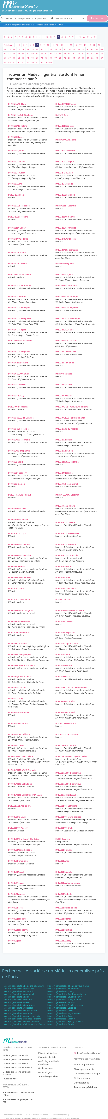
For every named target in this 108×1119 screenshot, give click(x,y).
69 (19, 58)
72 (32, 58)
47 (19, 53)
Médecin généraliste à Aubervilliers (63, 988)
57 (65, 53)
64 (97, 53)
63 (92, 53)
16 (76, 45)
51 (37, 53)
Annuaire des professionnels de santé (19, 24)
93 (28, 62)
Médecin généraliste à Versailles (18, 1007)
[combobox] (70, 18)
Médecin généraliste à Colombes (18, 1013)
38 (78, 49)
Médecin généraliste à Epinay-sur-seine (65, 1021)
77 (55, 58)
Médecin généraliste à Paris (16, 996)
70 (23, 58)
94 (32, 62)
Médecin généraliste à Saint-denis (18, 988)
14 (66, 45)
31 (46, 49)
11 (53, 45)
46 (14, 53)
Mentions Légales (59, 1114)
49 (28, 53)
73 (37, 58)
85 (92, 58)
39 (83, 49)
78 (60, 58)
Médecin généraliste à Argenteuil (18, 994)
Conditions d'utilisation (12, 1114)
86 (97, 58)
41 (92, 49)
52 (42, 53)
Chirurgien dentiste (47, 1057)
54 (51, 53)
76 (51, 58)
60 (78, 53)
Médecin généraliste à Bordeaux (17, 1067)
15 (71, 45)
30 (42, 49)
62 (88, 53)
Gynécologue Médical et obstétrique (49, 1062)
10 (48, 45)
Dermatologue (45, 1072)
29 (37, 49)
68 (14, 58)
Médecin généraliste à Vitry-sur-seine (20, 1010)
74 (42, 58)
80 (69, 58)
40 (88, 49)
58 (69, 53)
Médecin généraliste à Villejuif (61, 1018)
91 (19, 62)
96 (42, 62)
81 (74, 58)
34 (60, 49)
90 (14, 62)
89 (9, 62)
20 (94, 45)
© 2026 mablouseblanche (37, 1114)
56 (60, 53)
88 (5, 62)
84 (88, 58)
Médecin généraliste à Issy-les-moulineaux (66, 994)
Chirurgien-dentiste (84, 1069)
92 (23, 62)
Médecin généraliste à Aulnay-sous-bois (21, 1016)
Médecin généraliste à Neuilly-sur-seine (65, 1005)
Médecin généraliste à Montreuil (18, 991)
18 (85, 45)
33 (55, 49)
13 (62, 45)
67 (9, 58)
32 (51, 49)
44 (5, 53)
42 (97, 49)
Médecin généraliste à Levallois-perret (64, 996)
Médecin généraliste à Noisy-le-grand (64, 999)
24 (14, 49)
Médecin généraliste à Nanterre (17, 999)
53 (46, 53)
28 (32, 49)
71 (28, 58)
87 (102, 58)
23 (9, 49)
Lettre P (60, 24)
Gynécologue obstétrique (87, 1073)
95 (37, 62)
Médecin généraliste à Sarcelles (61, 1007)
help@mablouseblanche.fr (87, 1053)
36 (69, 49)
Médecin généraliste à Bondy (60, 1024)
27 (28, 49)
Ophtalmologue (45, 1068)
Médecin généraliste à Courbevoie (19, 1005)
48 (23, 53)
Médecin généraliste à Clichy (60, 1010)
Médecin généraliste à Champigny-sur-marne (68, 986)
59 (74, 53)
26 (23, 49)
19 (89, 45)
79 (65, 58)
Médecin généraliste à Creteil (16, 1002)
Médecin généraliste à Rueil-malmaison (21, 1021)
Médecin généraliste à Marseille (17, 1059)
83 (83, 58)
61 (83, 53)
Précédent (8, 45)
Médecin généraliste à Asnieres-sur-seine (22, 1018)
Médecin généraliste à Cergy (60, 1016)
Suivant (48, 62)
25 (19, 49)
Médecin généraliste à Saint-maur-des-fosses (24, 1024)
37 (74, 49)
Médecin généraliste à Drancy (60, 991)
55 (55, 53)
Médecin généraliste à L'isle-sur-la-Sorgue (17, 1073)
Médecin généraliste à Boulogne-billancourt (23, 986)
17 (80, 45)
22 (5, 49)
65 (102, 53)
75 (46, 58)
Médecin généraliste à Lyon (15, 1063)
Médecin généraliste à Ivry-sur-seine (64, 1013)
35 (65, 49)
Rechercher (97, 18)
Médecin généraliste (46, 24)
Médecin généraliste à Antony (61, 1002)
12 (57, 45)
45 (9, 53)
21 (99, 45)
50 (32, 53)
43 (102, 49)
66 (5, 58)
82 (78, 58)
